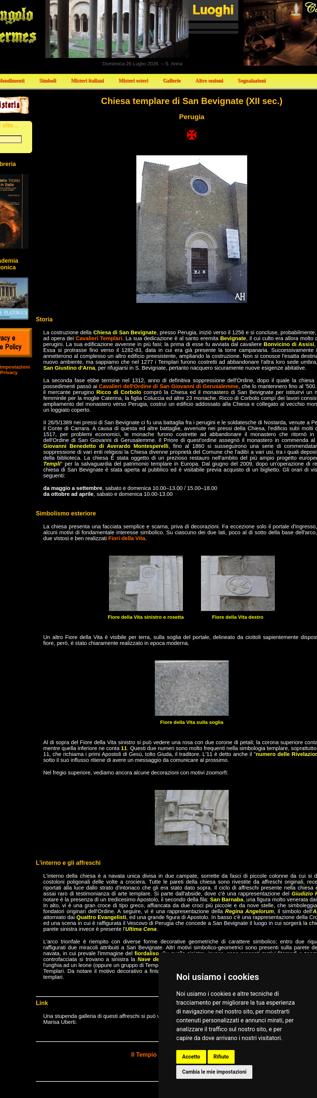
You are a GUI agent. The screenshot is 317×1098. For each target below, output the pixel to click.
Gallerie (172, 80)
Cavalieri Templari (99, 338)
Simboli (47, 80)
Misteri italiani (87, 80)
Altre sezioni (209, 80)
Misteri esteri (133, 80)
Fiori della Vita (126, 538)
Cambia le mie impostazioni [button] (214, 1072)
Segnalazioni (252, 80)
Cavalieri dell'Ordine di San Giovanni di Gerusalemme (169, 386)
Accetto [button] (191, 1057)
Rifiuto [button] (221, 1057)
